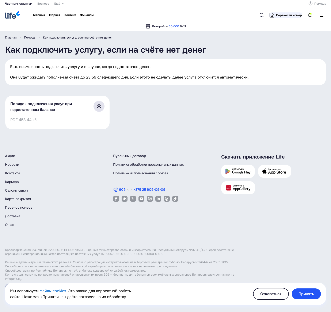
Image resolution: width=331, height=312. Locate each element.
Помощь (29, 37)
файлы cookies (53, 291)
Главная (10, 37)
